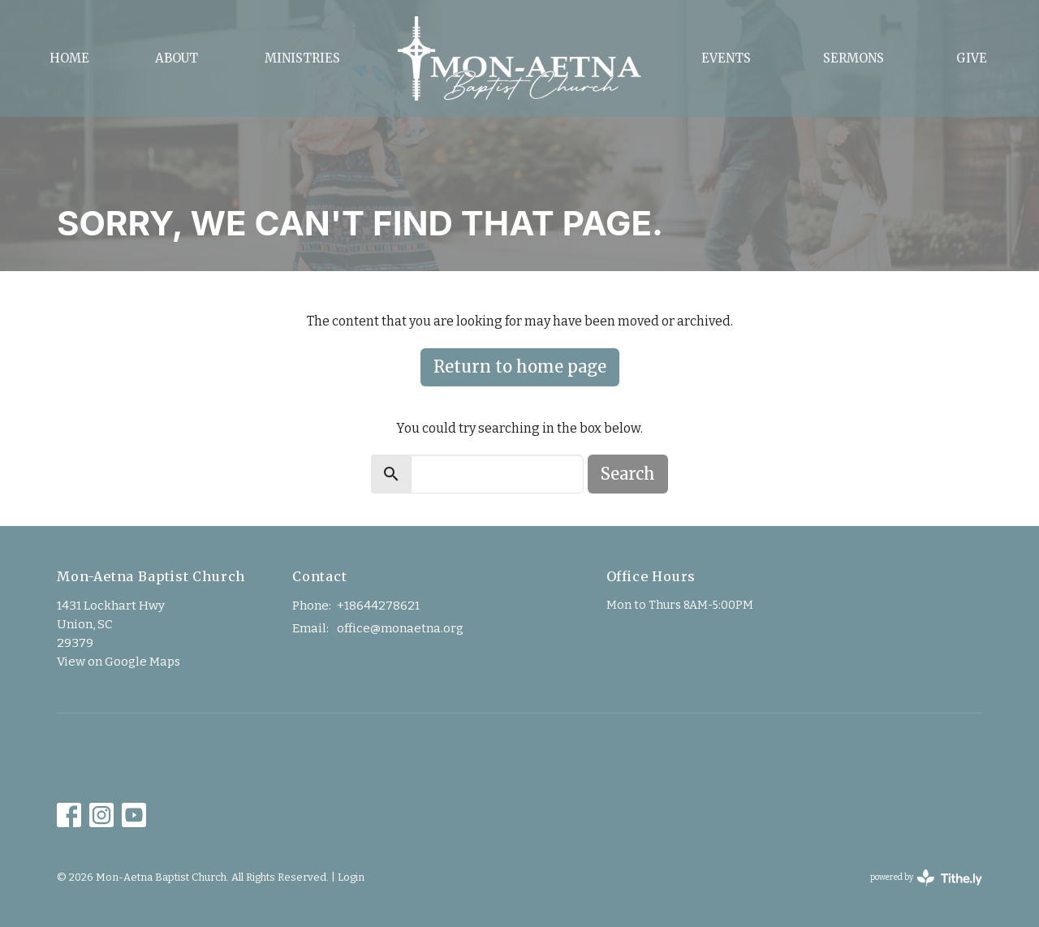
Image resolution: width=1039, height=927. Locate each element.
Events (726, 58)
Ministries (302, 58)
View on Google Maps (118, 661)
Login (351, 877)
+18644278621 (378, 605)
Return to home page (519, 366)
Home (69, 58)
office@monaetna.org (400, 628)
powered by (926, 878)
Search (628, 474)
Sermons (853, 58)
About (176, 58)
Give (971, 58)
